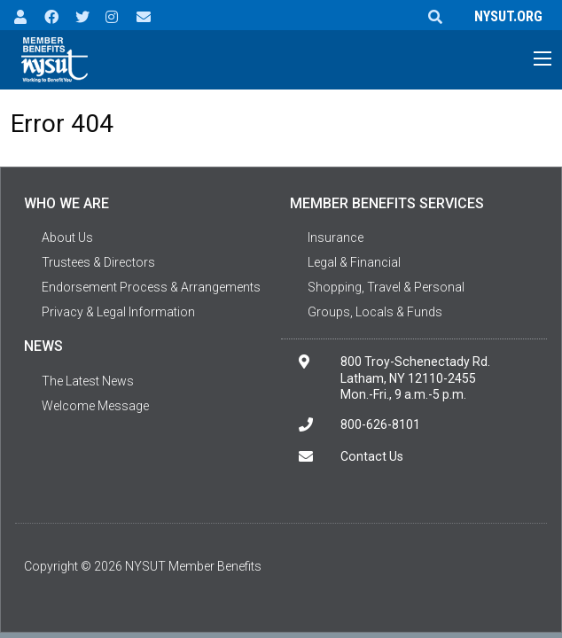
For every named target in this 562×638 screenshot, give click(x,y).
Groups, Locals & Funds (375, 312)
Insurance (335, 237)
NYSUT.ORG (504, 16)
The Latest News (88, 381)
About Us (67, 237)
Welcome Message (95, 406)
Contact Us (371, 456)
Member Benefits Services (387, 203)
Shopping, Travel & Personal (386, 287)
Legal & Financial (354, 262)
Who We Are (66, 203)
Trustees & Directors (98, 262)
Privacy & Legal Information (118, 312)
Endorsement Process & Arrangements (151, 287)
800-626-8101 (380, 424)
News (43, 346)
